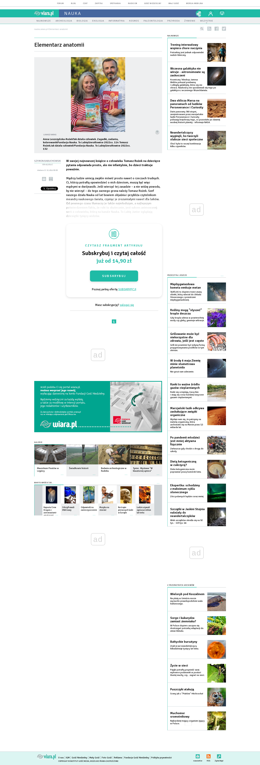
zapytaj (99, 3)
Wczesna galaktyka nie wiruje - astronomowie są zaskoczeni (187, 72)
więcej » (62, 473)
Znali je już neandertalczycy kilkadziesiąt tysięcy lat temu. (184, 647)
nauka (72, 13)
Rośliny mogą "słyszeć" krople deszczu (186, 311)
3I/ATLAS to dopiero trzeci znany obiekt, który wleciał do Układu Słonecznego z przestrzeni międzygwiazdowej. (186, 295)
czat (85, 3)
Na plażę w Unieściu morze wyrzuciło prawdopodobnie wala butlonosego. (186, 601)
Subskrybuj (114, 276)
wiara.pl (46, 13)
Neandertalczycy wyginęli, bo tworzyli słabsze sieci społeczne (186, 136)
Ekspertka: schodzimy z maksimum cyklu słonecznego (185, 489)
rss (209, 29)
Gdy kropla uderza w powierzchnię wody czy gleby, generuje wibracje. (187, 319)
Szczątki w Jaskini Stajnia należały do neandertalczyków (187, 512)
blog (73, 3)
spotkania (115, 3)
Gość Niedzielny (152, 3)
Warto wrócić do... (43, 483)
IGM (68, 757)
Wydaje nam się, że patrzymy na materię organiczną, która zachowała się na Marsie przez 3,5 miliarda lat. (186, 423)
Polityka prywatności (161, 757)
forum (60, 3)
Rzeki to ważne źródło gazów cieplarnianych (185, 386)
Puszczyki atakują (182, 689)
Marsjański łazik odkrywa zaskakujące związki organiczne (187, 412)
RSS (209, 755)
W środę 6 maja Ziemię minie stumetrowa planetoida (185, 364)
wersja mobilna (194, 3)
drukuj (51, 179)
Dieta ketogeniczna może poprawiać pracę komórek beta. (185, 470)
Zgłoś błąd (219, 755)
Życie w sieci (179, 665)
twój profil (210, 13)
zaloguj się (127, 305)
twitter (224, 29)
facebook (217, 29)
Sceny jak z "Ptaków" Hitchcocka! (186, 693)
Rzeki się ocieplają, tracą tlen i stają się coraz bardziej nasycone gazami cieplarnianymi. (187, 395)
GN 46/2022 (47, 164)
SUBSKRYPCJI (127, 289)
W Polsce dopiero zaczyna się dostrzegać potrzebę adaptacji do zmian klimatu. (187, 628)
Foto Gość (107, 757)
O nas (61, 757)
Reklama (118, 757)
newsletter (197, 755)
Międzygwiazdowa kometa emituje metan (185, 285)
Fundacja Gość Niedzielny (136, 757)
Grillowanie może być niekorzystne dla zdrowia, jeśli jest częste (187, 337)
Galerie (38, 442)
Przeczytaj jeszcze (177, 275)
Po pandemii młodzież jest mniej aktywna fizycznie (185, 441)
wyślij (44, 179)
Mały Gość (174, 3)
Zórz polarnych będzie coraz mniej (187, 496)
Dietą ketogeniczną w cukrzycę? (183, 463)
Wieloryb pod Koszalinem (187, 594)
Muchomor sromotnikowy (179, 714)
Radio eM (132, 3)
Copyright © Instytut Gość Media (73, 761)
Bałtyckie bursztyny (183, 641)
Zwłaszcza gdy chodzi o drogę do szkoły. (187, 450)
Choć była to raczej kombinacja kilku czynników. (185, 145)
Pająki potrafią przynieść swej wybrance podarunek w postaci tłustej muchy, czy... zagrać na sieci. (187, 672)
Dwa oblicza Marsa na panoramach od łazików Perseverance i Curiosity (186, 104)
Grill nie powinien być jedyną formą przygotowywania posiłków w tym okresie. (187, 348)
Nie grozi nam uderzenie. (182, 371)
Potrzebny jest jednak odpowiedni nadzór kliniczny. (187, 54)
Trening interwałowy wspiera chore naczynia (186, 46)
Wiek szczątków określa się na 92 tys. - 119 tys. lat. (186, 521)
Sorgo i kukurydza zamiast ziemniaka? (183, 619)
